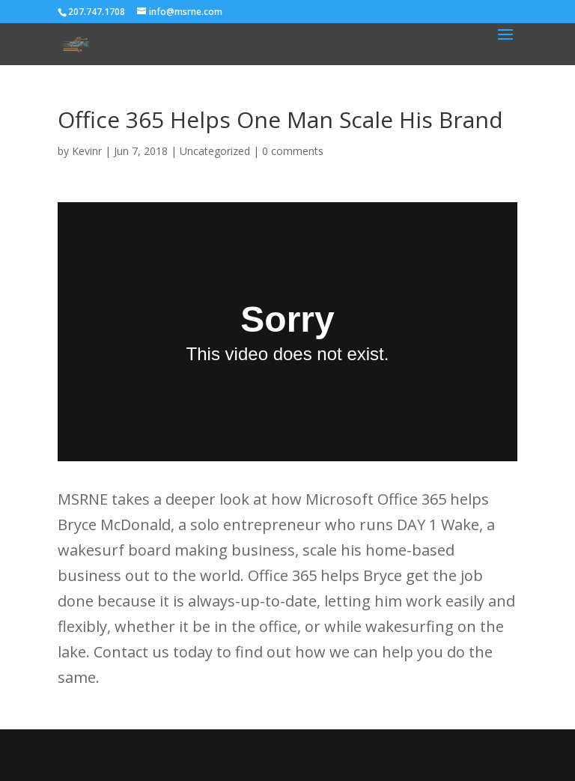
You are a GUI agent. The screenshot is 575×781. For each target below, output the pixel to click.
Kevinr (87, 151)
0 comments (292, 151)
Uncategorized (215, 151)
